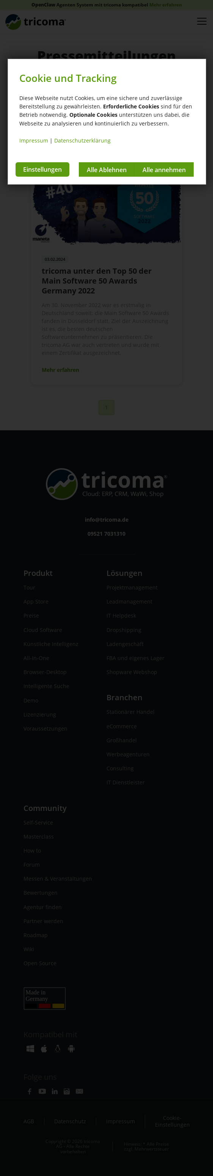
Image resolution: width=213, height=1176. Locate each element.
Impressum (33, 140)
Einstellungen (42, 169)
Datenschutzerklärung (82, 140)
